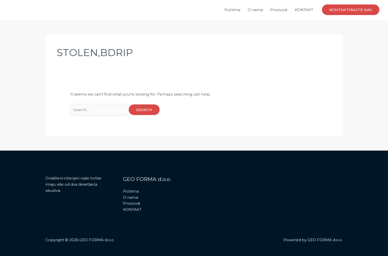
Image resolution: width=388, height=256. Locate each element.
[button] (350, 9)
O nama (255, 9)
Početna (232, 9)
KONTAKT (304, 9)
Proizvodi (278, 9)
